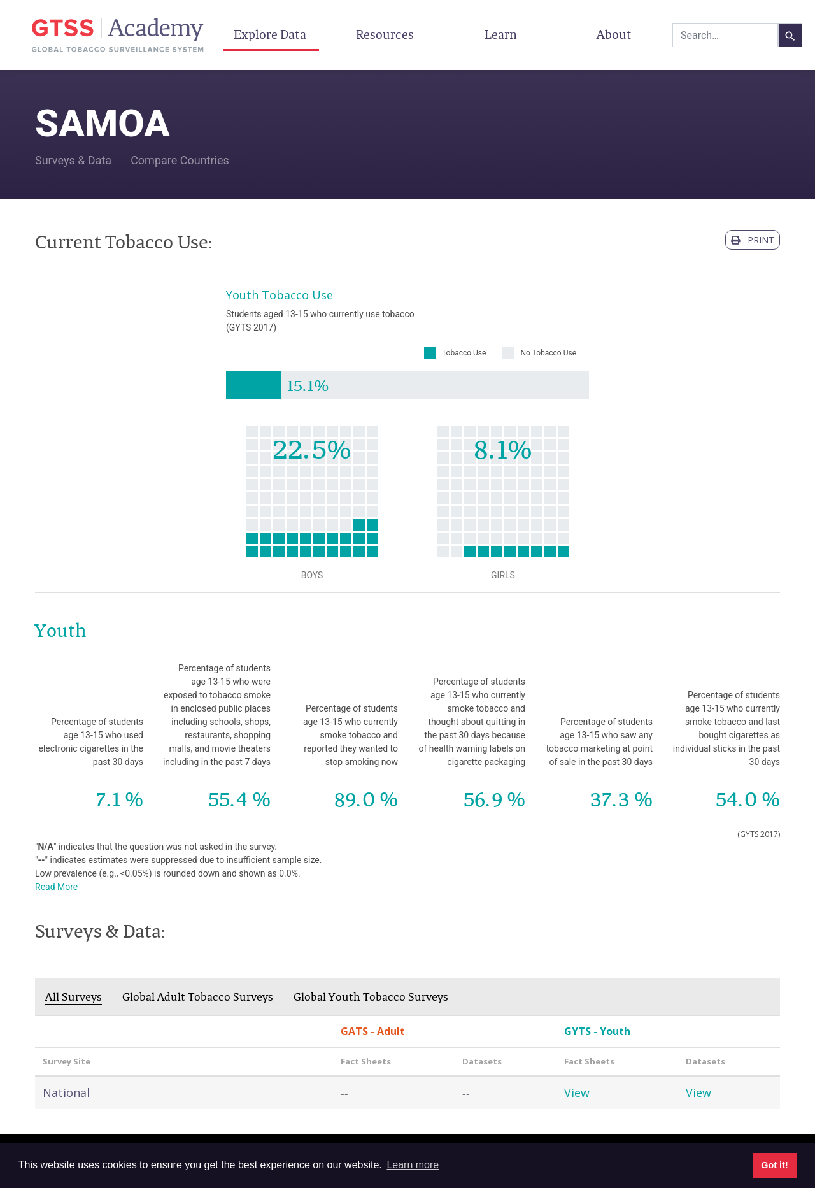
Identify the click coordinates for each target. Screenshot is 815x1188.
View (577, 1092)
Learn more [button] (412, 1164)
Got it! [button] (774, 1165)
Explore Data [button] (271, 34)
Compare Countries (180, 160)
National (66, 1092)
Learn (501, 34)
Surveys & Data (73, 160)
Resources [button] (386, 34)
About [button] (615, 34)
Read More (56, 887)
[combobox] (725, 35)
